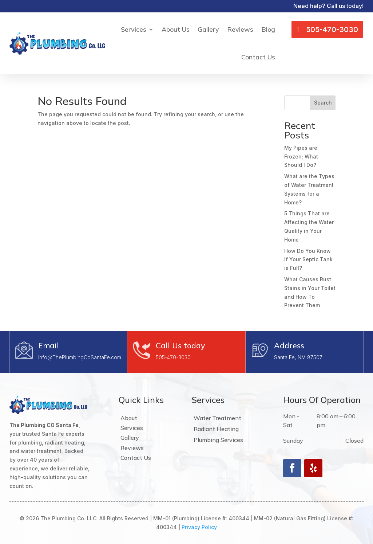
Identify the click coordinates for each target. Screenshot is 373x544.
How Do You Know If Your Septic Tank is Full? (308, 259)
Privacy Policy (199, 527)
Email (48, 345)
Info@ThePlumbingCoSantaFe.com (79, 357)
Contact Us (258, 57)
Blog (268, 29)
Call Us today (180, 345)
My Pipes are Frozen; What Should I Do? (301, 156)
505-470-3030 (173, 357)
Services (133, 29)
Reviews (240, 29)
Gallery (208, 29)
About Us (176, 29)
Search (323, 102)
